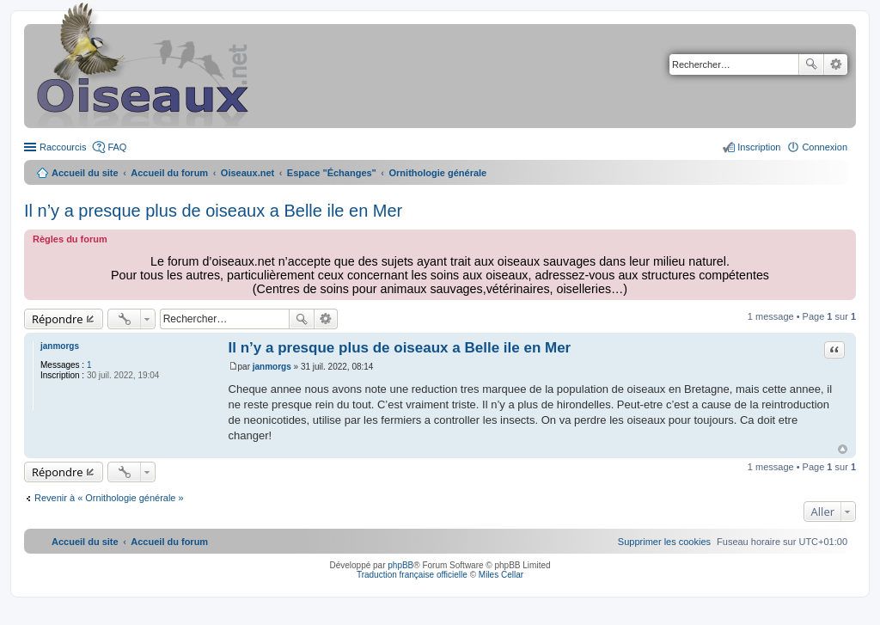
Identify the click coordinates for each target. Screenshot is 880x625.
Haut (842, 449)
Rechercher (811, 64)
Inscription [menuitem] (758, 147)
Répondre (57, 319)
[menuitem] (664, 541)
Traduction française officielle (412, 574)
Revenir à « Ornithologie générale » (109, 498)
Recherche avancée (835, 64)
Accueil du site (85, 173)
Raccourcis (63, 147)
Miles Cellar (501, 574)
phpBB (400, 565)
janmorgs (59, 346)
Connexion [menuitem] (824, 147)
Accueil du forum (169, 173)
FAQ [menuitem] (116, 147)
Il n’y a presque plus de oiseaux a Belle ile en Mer (213, 210)
